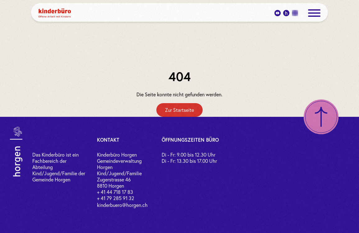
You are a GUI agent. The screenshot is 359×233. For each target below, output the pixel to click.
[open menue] (314, 13)
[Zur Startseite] (179, 110)
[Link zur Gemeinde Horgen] (16, 151)
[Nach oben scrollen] (321, 116)
